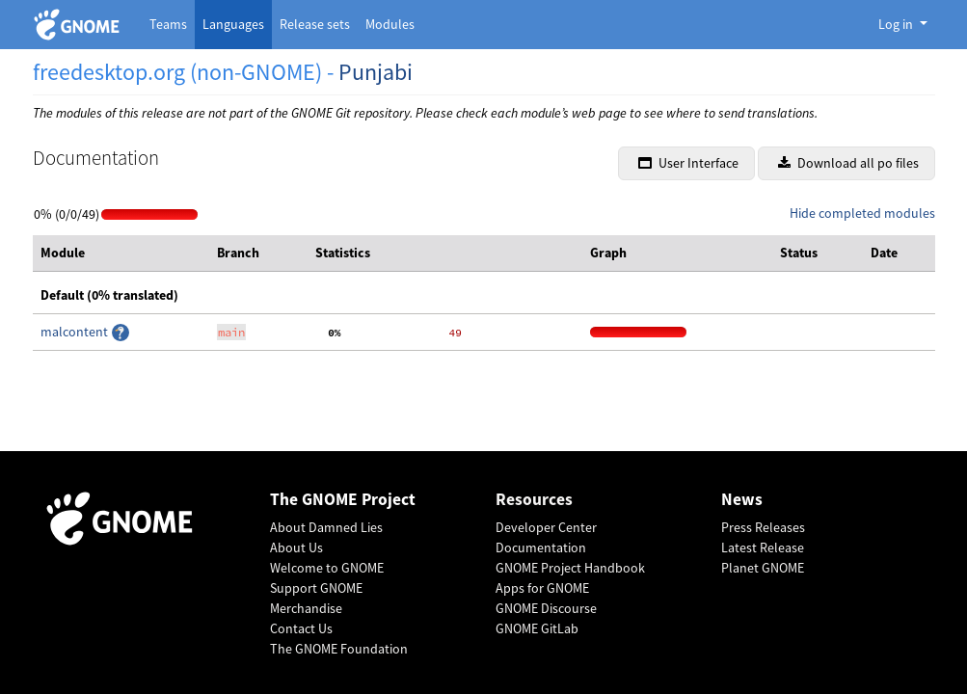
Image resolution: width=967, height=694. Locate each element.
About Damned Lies (326, 527)
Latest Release (762, 547)
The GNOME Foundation (339, 648)
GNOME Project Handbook (570, 567)
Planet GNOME (762, 567)
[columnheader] (121, 253)
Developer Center (546, 527)
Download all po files (848, 163)
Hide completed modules (862, 213)
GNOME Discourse (546, 608)
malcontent (75, 331)
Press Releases (763, 527)
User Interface (688, 163)
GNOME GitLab (537, 628)
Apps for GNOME (542, 588)
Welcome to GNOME (327, 567)
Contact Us (301, 628)
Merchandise (306, 608)
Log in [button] (897, 24)
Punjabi (375, 72)
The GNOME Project (343, 500)
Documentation (541, 547)
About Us (296, 547)
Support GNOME (316, 588)
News (742, 500)
